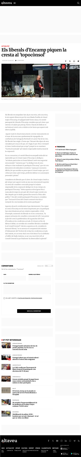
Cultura (24, 448)
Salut (14, 388)
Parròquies (15, 400)
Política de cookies (44, 451)
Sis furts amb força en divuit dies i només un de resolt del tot (66, 165)
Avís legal (55, 451)
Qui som (2, 451)
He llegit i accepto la (23, 298)
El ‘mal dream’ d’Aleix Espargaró (66, 149)
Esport (31, 448)
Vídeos (37, 448)
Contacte (10, 450)
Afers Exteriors (17, 343)
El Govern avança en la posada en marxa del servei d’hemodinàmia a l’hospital (24, 392)
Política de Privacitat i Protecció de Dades (30, 298)
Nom (5, 274)
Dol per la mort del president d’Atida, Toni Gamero (67, 160)
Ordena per (40, 266)
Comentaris (20, 60)
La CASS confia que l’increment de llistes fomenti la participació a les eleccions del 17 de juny (24, 369)
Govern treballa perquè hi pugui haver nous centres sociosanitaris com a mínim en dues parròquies (25, 381)
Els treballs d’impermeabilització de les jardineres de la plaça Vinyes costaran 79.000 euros (24, 404)
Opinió (17, 448)
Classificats (46, 448)
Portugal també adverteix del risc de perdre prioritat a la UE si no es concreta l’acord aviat (24, 347)
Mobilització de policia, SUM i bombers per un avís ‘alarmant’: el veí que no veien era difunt (25, 416)
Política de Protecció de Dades (30, 451)
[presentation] (17, 305)
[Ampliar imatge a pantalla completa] (76, 67)
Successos (15, 412)
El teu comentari (9, 283)
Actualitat (5, 46)
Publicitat (17, 450)
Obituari (55, 448)
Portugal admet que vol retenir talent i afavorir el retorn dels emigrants (25, 358)
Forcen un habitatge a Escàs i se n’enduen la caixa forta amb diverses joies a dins (66, 154)
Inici (3, 448)
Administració (16, 365)
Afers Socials (16, 376)
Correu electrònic (34, 274)
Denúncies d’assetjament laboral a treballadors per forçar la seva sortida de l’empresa (66, 170)
